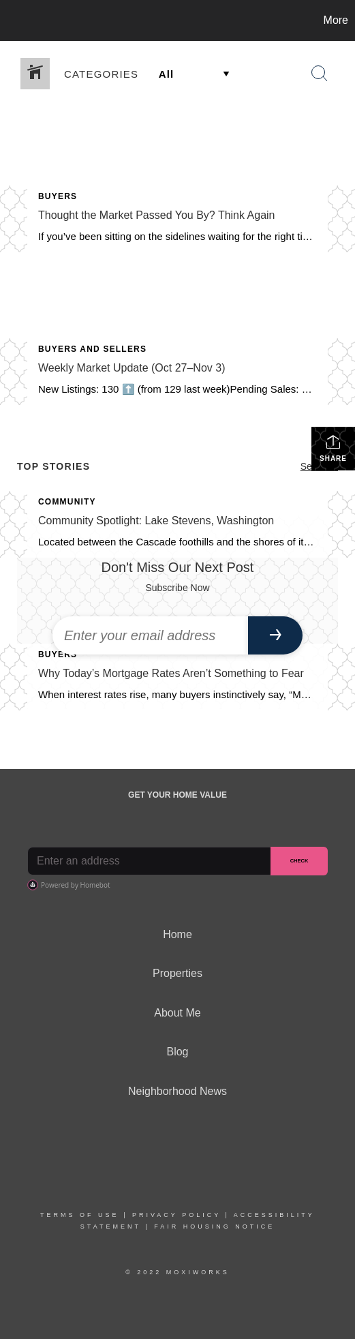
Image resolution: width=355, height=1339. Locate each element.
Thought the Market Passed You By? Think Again (156, 215)
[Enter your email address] (150, 635)
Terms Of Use (79, 1215)
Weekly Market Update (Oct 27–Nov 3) (131, 368)
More (336, 20)
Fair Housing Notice (214, 1226)
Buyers (57, 196)
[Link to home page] (12, 20)
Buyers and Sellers (92, 349)
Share (333, 448)
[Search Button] (319, 73)
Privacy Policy (176, 1215)
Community (67, 502)
